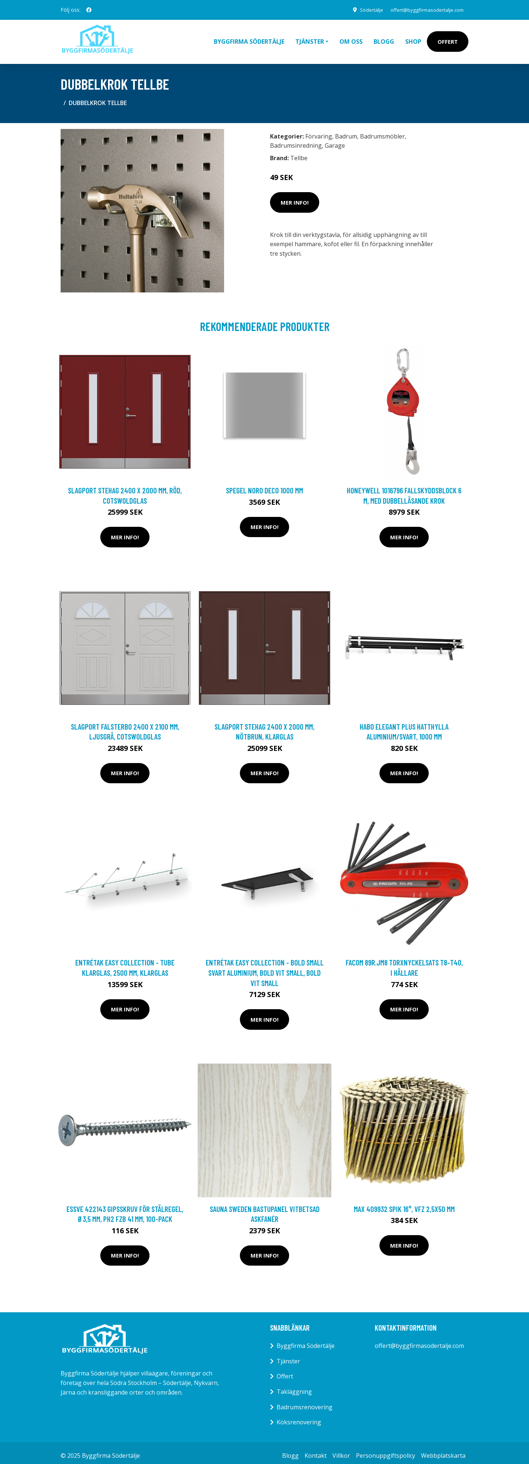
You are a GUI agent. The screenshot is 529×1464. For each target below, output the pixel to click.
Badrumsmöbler (382, 131)
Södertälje (364, 9)
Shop (413, 39)
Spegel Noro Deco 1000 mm (264, 485)
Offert (448, 39)
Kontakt (316, 1450)
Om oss (351, 39)
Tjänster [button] (309, 39)
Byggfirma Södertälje (249, 39)
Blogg (384, 39)
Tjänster (288, 1356)
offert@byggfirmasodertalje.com (424, 9)
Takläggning (294, 1386)
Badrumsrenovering (304, 1402)
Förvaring (318, 131)
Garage (335, 140)
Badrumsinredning (296, 140)
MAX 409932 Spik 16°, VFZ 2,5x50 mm (404, 1203)
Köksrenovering (299, 1417)
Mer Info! (295, 197)
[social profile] (88, 10)
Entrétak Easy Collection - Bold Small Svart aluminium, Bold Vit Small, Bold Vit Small (265, 967)
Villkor (341, 1450)
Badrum (346, 131)
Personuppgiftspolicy (385, 1450)
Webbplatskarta (443, 1450)
